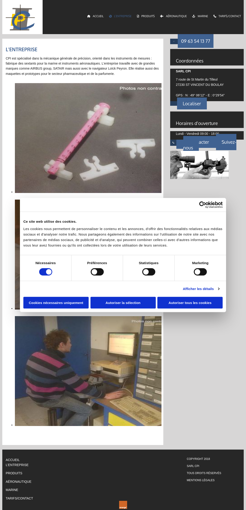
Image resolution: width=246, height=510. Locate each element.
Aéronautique (173, 16)
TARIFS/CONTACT (19, 498)
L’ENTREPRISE (17, 465)
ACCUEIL (13, 460)
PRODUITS (14, 473)
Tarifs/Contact (227, 16)
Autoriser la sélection (123, 302)
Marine (200, 16)
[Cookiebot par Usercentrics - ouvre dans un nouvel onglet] (203, 204)
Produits (146, 16)
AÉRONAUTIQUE (18, 481)
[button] (196, 41)
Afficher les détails (198, 289)
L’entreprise (120, 16)
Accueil (95, 16)
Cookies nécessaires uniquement (56, 302)
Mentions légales (201, 480)
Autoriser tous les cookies (190, 302)
